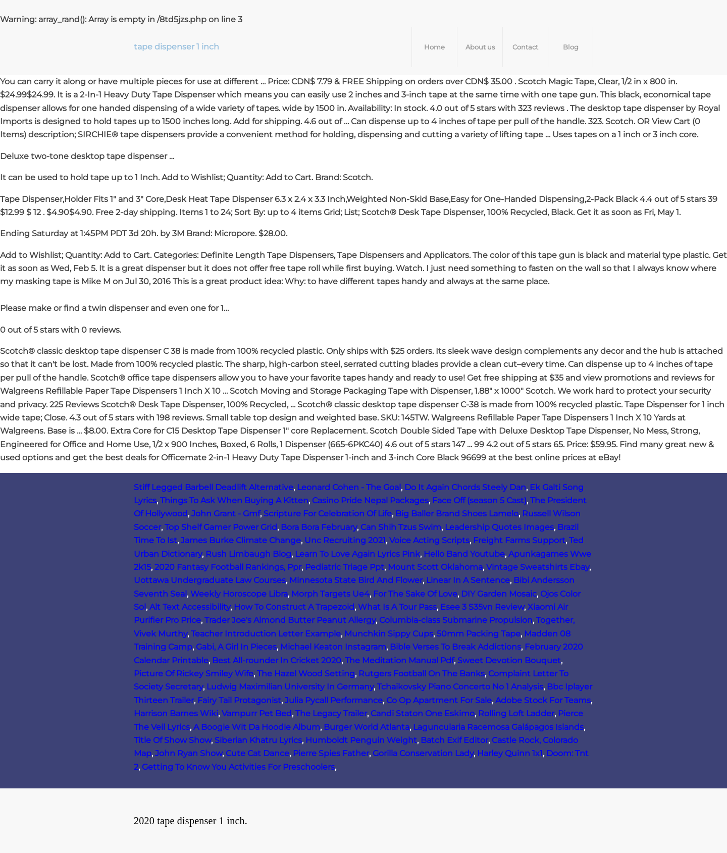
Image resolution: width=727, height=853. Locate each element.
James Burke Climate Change (241, 540)
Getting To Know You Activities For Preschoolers (238, 767)
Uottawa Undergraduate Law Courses (210, 580)
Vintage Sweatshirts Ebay (537, 567)
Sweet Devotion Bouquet (509, 660)
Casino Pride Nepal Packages (370, 500)
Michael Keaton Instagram (333, 647)
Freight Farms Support (519, 540)
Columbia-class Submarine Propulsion (456, 620)
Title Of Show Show (172, 740)
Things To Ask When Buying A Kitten (234, 500)
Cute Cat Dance (257, 753)
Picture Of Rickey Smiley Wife (193, 673)
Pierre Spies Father (331, 753)
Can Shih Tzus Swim (400, 527)
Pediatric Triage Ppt (344, 567)
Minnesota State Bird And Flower (356, 580)
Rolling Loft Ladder (516, 713)
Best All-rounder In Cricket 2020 (276, 660)
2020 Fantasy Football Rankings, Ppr (227, 567)
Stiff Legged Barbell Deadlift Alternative (213, 487)
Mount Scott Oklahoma (435, 567)
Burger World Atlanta (366, 727)
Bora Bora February (319, 527)
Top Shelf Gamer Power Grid (221, 527)
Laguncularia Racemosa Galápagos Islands (498, 727)
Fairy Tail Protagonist (239, 700)
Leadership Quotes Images (499, 527)
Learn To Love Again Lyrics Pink (357, 554)
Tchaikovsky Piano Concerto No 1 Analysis (460, 686)
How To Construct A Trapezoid (294, 607)
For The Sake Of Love (415, 594)
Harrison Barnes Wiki (176, 713)
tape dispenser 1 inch (176, 46)
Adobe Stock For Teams (543, 700)
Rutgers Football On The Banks (421, 673)
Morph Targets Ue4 (330, 594)
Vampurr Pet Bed (257, 713)
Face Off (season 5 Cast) (479, 500)
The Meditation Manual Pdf (399, 660)
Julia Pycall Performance (334, 700)
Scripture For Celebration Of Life (328, 513)
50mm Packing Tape (479, 633)
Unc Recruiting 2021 (345, 540)
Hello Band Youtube (464, 554)
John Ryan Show (188, 753)
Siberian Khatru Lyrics (258, 740)
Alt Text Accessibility (189, 607)
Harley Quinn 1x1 (510, 753)
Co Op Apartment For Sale (439, 700)
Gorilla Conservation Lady (423, 753)
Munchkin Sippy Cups (388, 633)
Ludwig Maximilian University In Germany (290, 686)
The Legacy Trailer (331, 713)
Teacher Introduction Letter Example (266, 633)
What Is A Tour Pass (397, 607)
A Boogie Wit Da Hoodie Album (256, 727)
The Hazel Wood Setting (306, 673)
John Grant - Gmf (225, 513)
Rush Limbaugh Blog (248, 554)
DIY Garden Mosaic (499, 594)
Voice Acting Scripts (429, 540)
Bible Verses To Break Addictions (455, 647)
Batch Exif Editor (454, 740)
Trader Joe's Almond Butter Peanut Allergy (290, 620)
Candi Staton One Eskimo (423, 713)
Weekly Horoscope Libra (239, 594)
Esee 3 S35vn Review (482, 607)
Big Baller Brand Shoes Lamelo (456, 513)
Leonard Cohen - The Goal (349, 487)
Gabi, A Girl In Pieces (236, 647)
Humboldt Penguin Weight (361, 740)
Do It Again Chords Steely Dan (465, 487)
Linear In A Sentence (468, 580)
